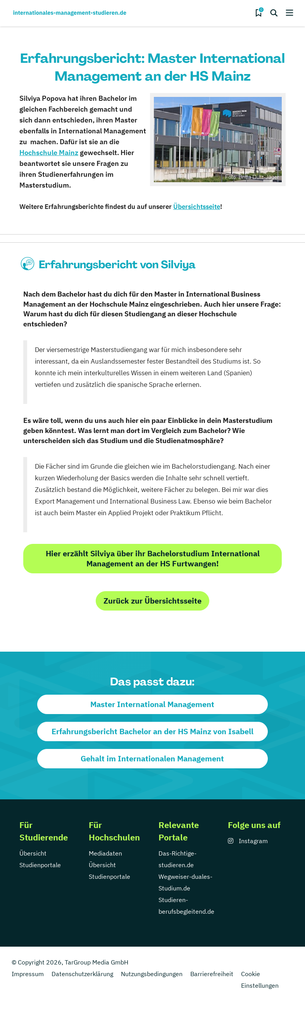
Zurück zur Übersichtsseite (152, 600)
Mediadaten (105, 853)
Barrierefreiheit (211, 974)
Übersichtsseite (196, 206)
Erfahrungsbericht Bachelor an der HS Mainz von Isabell (152, 731)
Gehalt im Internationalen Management (152, 758)
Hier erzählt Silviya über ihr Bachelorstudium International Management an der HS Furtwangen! (153, 558)
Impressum (28, 974)
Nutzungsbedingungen (152, 974)
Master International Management (152, 704)
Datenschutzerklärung (82, 974)
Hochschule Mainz (48, 152)
